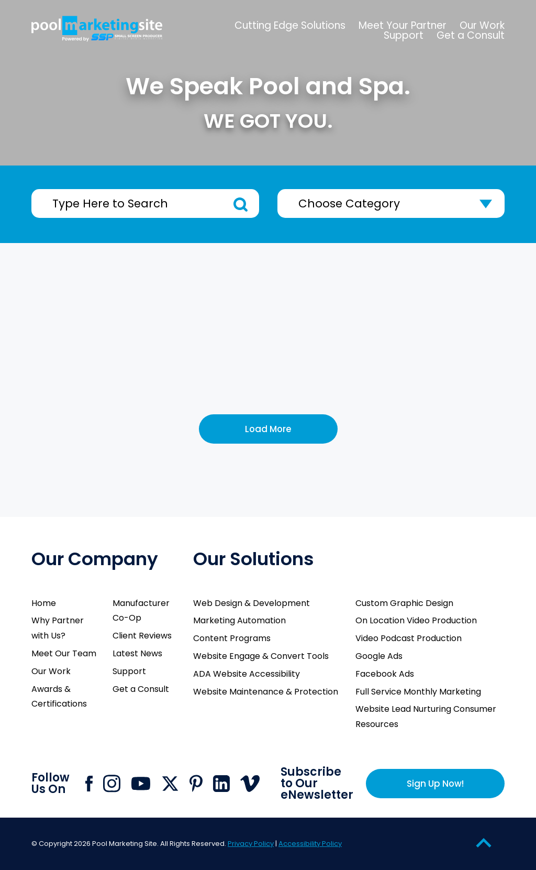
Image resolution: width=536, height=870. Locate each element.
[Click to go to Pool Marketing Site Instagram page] (111, 784)
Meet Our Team (63, 653)
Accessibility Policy (310, 844)
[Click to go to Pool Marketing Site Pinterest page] (196, 783)
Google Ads (379, 656)
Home (43, 603)
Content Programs (232, 638)
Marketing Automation (239, 620)
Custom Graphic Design (404, 603)
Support (129, 671)
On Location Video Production (416, 620)
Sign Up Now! (435, 783)
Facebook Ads (384, 674)
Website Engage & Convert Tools (261, 656)
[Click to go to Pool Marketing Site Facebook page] (89, 783)
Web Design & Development (251, 603)
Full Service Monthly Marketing (418, 692)
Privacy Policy (251, 844)
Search (240, 204)
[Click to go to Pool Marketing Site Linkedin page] (221, 783)
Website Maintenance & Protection (265, 692)
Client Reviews (142, 636)
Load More (268, 429)
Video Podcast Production (408, 638)
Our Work (51, 671)
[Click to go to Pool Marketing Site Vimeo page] (250, 783)
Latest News (137, 653)
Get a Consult (141, 689)
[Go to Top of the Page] (484, 842)
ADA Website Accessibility (246, 674)
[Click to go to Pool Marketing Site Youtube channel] (141, 783)
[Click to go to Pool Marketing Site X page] (170, 783)
